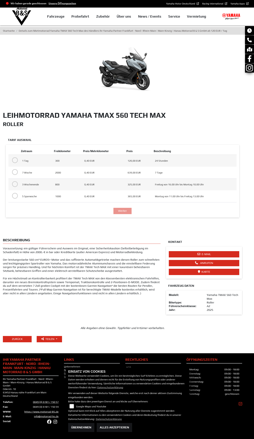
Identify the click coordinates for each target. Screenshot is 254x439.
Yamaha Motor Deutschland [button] (181, 3)
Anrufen (204, 263)
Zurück (17, 339)
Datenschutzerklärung (110, 387)
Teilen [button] (48, 339)
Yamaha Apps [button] (237, 3)
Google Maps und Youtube (91, 406)
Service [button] (174, 16)
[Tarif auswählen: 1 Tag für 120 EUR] (14, 160)
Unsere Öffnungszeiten (62, 3)
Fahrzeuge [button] (56, 16)
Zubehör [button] (103, 16)
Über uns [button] (124, 16)
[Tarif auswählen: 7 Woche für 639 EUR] (14, 172)
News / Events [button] (149, 16)
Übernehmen (81, 427)
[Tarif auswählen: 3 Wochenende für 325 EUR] (14, 184)
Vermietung (196, 16)
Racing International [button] (213, 3)
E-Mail (204, 254)
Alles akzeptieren (114, 427)
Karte (204, 271)
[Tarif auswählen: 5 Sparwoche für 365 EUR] (14, 196)
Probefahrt (80, 16)
